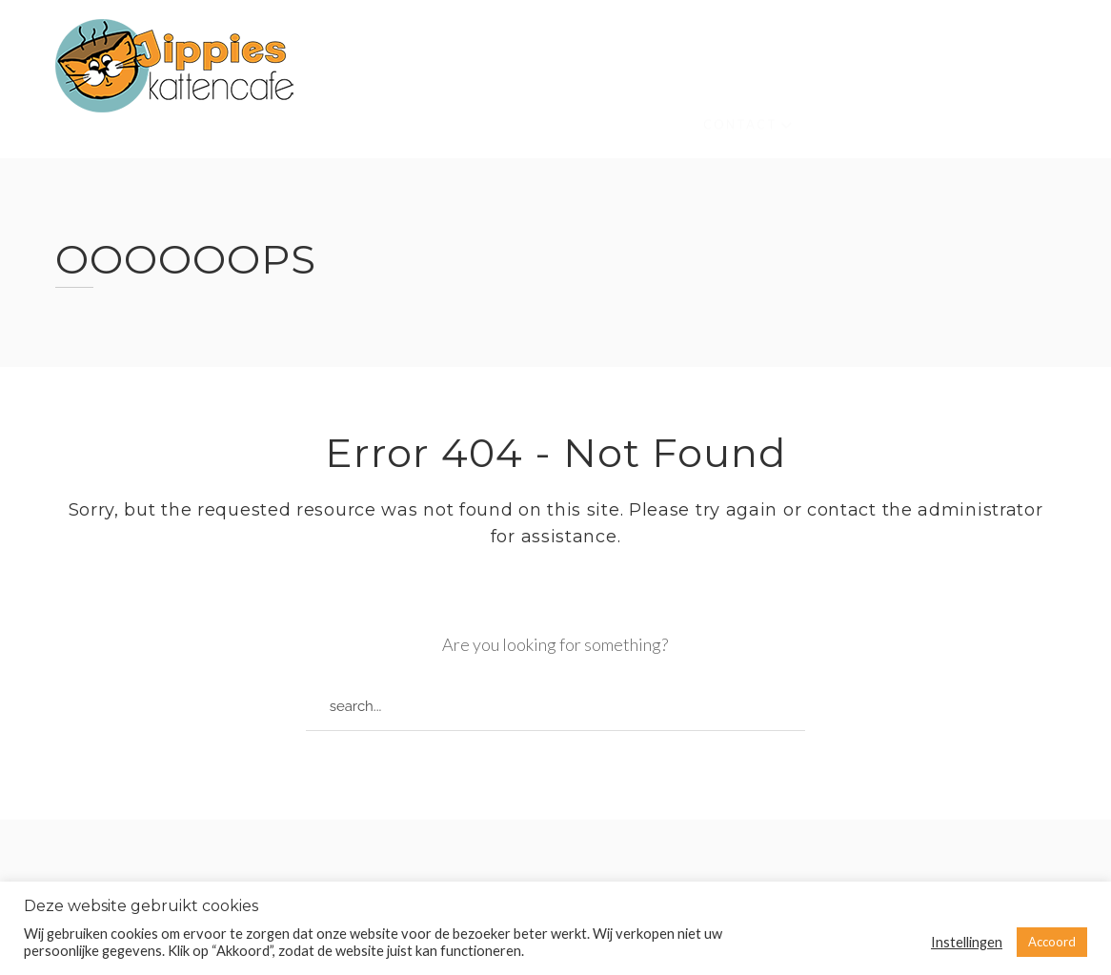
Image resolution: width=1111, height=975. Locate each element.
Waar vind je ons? (835, 82)
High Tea (380, 124)
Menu (960, 88)
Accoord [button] (1052, 941)
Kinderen (693, 76)
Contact (740, 95)
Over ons (456, 68)
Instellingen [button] (966, 942)
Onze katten (575, 71)
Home (366, 66)
